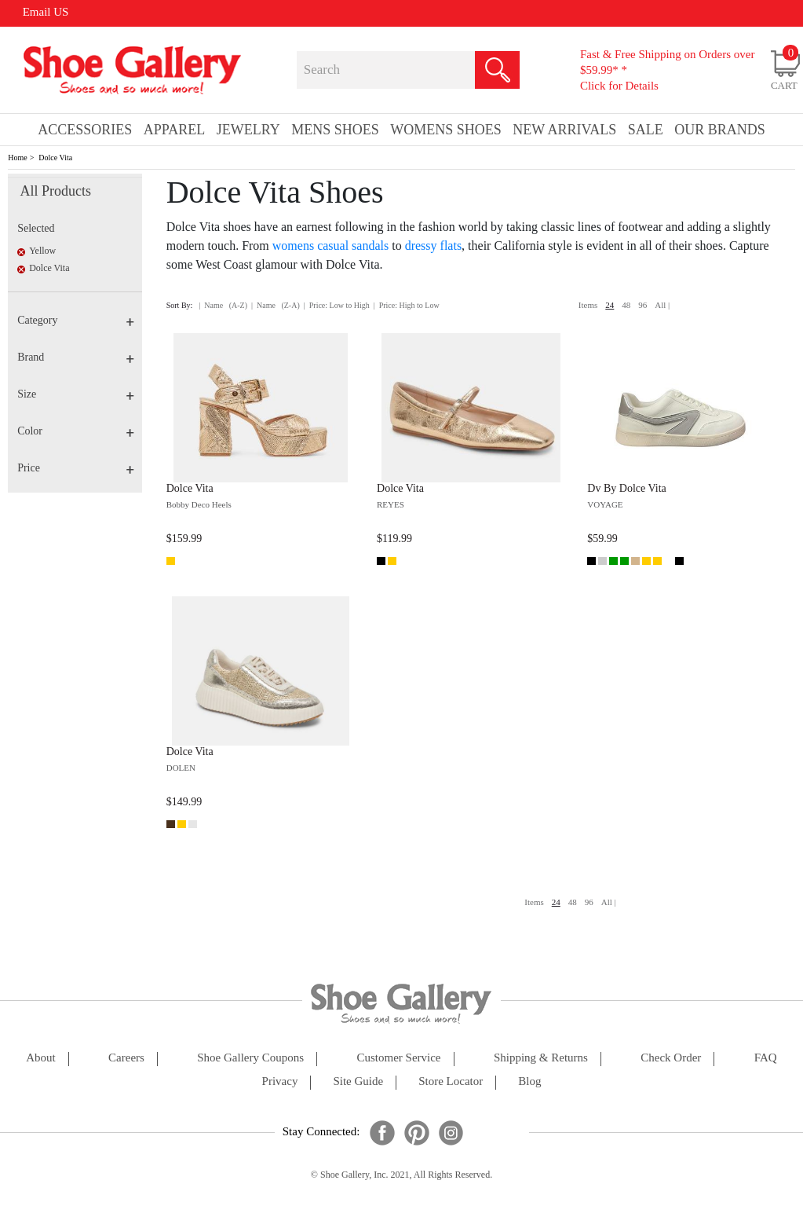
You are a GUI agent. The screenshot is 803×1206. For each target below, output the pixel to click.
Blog (529, 1081)
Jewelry (248, 129)
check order (671, 1058)
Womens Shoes (446, 129)
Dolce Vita (55, 157)
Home (17, 157)
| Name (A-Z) (223, 305)
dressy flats (433, 245)
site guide (358, 1081)
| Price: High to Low (407, 305)
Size (75, 394)
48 (626, 305)
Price (75, 468)
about (41, 1058)
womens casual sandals (330, 245)
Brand (75, 357)
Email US (46, 11)
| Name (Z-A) (275, 305)
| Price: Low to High (337, 305)
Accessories (85, 129)
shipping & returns (541, 1058)
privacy (280, 1081)
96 (642, 305)
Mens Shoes (335, 129)
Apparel (174, 129)
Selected (35, 228)
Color (75, 431)
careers (126, 1058)
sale (645, 129)
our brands (719, 129)
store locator (450, 1081)
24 (609, 305)
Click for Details (619, 85)
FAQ (765, 1058)
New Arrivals (564, 129)
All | (662, 305)
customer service (398, 1058)
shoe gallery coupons (250, 1058)
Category (75, 320)
